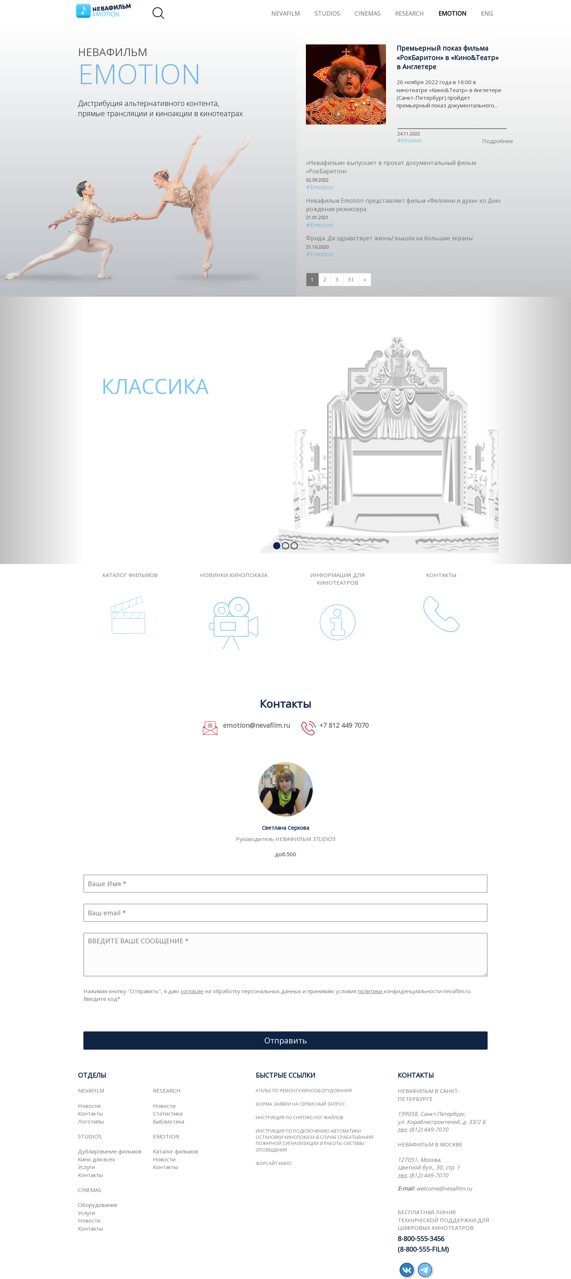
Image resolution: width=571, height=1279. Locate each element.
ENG (487, 13)
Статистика (167, 1113)
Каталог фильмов (175, 1151)
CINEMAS (368, 13)
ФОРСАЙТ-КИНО (274, 1163)
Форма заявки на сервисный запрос (300, 1104)
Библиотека (168, 1121)
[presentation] (138, 1017)
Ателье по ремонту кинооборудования (304, 1090)
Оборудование (98, 1204)
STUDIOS (327, 13)
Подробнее (497, 141)
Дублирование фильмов (110, 1151)
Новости (89, 1105)
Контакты (90, 1113)
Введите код (101, 998)
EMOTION (452, 13)
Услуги (86, 1167)
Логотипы (91, 1121)
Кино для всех (96, 1159)
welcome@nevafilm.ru (444, 1188)
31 (351, 279)
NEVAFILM (285, 13)
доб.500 (285, 854)
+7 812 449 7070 (344, 725)
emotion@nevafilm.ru (255, 725)
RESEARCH (409, 13)
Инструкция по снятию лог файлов (299, 1117)
